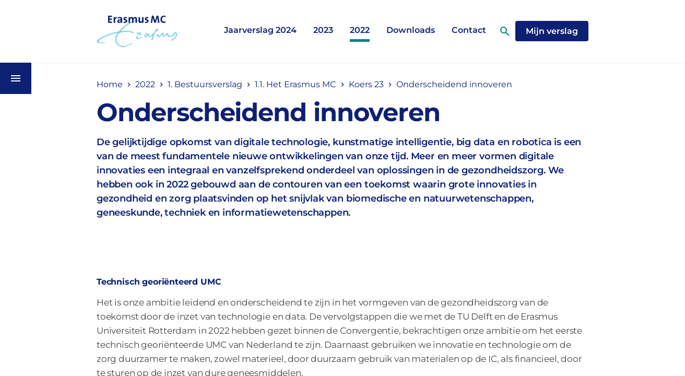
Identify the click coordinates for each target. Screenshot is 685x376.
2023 (323, 30)
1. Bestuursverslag (205, 84)
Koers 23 (366, 84)
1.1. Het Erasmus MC (295, 84)
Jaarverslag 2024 (260, 30)
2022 (360, 30)
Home (110, 84)
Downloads (410, 30)
